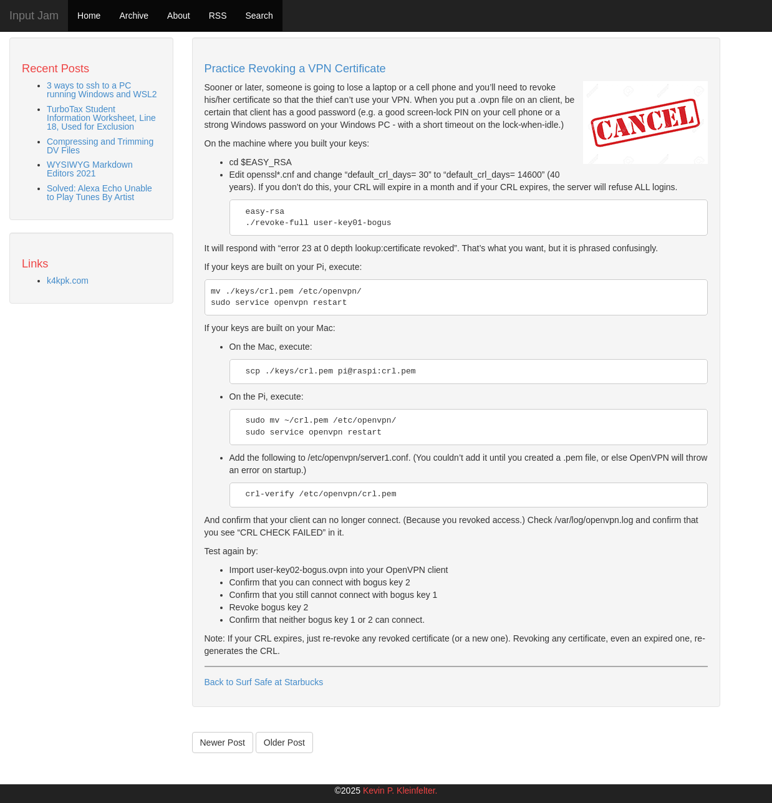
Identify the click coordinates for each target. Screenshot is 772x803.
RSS (218, 16)
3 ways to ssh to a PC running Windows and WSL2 (102, 89)
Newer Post (222, 743)
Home (88, 16)
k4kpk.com (68, 281)
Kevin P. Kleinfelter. (400, 791)
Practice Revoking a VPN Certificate (295, 68)
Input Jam (34, 15)
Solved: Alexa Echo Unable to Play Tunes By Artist (99, 192)
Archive (133, 16)
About (178, 16)
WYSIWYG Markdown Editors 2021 (90, 169)
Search (259, 16)
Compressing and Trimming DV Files (100, 146)
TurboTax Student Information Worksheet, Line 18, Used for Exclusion (101, 118)
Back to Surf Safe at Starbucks (264, 682)
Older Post (284, 743)
